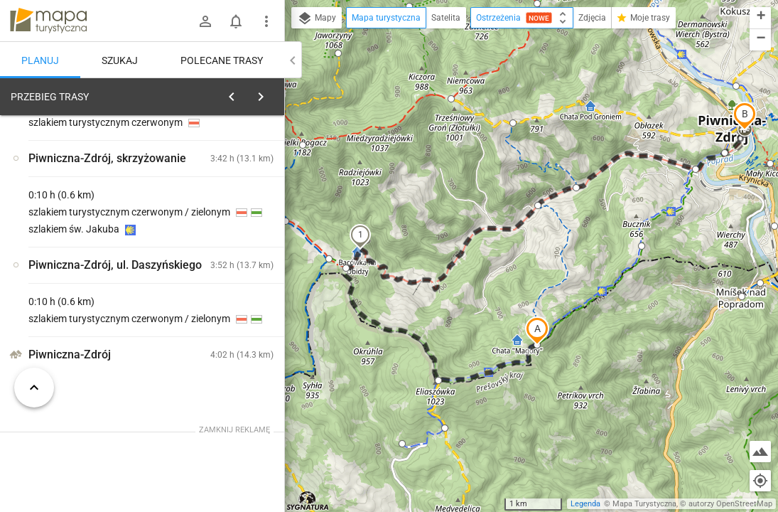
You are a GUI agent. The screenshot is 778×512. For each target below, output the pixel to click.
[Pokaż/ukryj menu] (266, 21)
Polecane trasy (221, 60)
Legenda (585, 503)
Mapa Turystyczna (644, 503)
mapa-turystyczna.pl (48, 20)
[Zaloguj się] (205, 21)
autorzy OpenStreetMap (730, 503)
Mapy (316, 18)
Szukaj (120, 60)
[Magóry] (85, 307)
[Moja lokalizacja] (760, 480)
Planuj (40, 60)
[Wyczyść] (272, 93)
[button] (537, 330)
